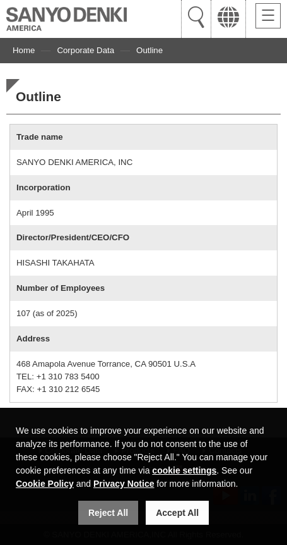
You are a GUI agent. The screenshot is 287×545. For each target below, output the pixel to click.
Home (24, 50)
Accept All (177, 513)
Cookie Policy (45, 484)
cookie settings (184, 470)
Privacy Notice (124, 484)
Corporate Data (85, 50)
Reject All (108, 513)
